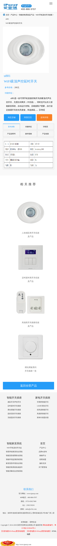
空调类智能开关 (43, 402)
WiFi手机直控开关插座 (44, 15)
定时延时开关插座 (14, 406)
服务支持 (42, 463)
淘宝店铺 (11, 117)
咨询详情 (44, 117)
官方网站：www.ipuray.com (28, 494)
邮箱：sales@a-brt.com (28, 509)
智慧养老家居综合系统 (14, 452)
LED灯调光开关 (42, 406)
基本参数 (11, 127)
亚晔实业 (33, 522)
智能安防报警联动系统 (14, 456)
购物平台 (42, 456)
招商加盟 (42, 459)
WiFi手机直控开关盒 (14, 448)
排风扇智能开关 (43, 410)
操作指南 (28, 134)
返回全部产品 (28, 385)
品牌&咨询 (43, 452)
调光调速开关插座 (14, 410)
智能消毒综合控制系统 (14, 471)
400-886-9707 (32, 497)
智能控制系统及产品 (26, 15)
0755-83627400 (31, 501)
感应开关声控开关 (14, 402)
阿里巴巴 (28, 117)
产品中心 (14, 15)
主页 (7, 15)
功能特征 (28, 127)
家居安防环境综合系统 (14, 463)
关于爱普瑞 (43, 467)
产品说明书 (11, 134)
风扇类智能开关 (43, 414)
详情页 (45, 127)
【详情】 (42, 110)
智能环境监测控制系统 (14, 459)
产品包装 (45, 134)
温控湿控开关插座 (14, 414)
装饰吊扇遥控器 (43, 417)
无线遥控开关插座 (14, 417)
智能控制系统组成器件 (14, 467)
